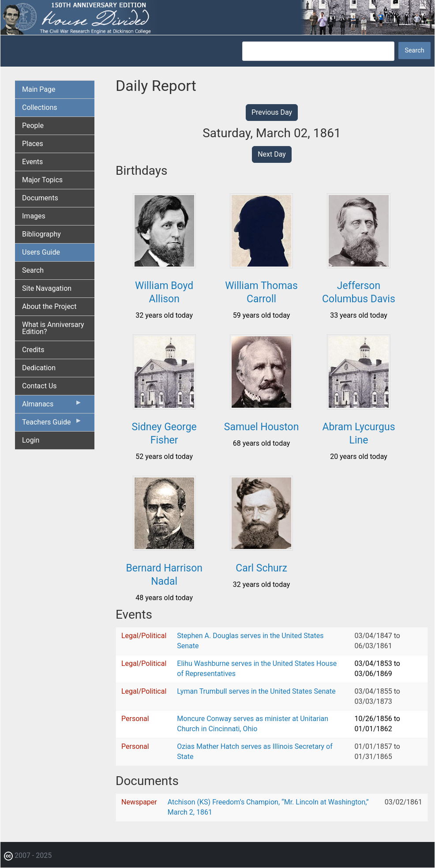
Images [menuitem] (33, 216)
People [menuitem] (33, 125)
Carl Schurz (261, 568)
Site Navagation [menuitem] (46, 288)
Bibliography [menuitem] (41, 234)
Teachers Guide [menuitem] (52, 424)
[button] (164, 265)
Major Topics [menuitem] (42, 180)
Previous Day (271, 112)
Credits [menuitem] (33, 350)
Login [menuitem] (30, 440)
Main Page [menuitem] (39, 89)
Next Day (272, 154)
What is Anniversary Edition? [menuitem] (53, 328)
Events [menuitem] (32, 162)
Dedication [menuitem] (39, 368)
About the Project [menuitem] (49, 306)
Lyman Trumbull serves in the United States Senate (256, 691)
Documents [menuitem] (40, 198)
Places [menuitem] (32, 143)
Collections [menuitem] (39, 107)
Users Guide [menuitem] (41, 252)
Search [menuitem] (33, 270)
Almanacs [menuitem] (52, 406)
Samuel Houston (261, 427)
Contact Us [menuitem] (39, 386)
